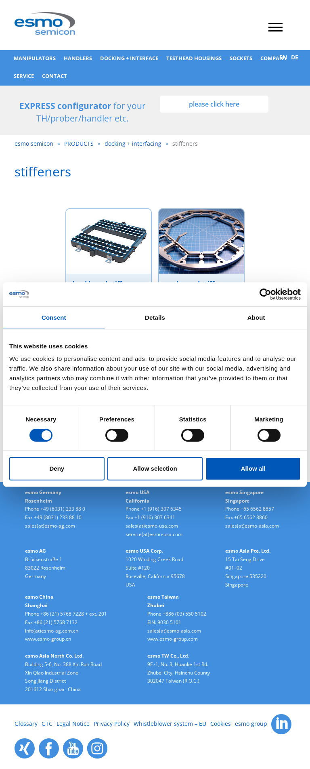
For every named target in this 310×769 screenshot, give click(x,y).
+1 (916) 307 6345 (161, 508)
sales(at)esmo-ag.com (50, 525)
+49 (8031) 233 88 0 (62, 508)
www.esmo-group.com (172, 638)
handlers (78, 58)
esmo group (251, 723)
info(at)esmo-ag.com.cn (51, 630)
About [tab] (256, 317)
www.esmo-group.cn (48, 638)
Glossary (26, 723)
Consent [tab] (54, 317)
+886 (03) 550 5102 (184, 613)
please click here (214, 104)
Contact (54, 76)
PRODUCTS (79, 143)
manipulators (35, 58)
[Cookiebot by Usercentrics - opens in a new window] (265, 294)
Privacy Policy (112, 723)
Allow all (253, 468)
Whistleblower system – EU (170, 723)
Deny (56, 468)
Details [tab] (155, 317)
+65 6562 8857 (257, 508)
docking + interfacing (133, 143)
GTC (47, 723)
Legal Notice (73, 723)
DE (294, 57)
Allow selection (155, 468)
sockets (241, 58)
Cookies (220, 723)
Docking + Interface (129, 58)
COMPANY (273, 58)
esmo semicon (34, 143)
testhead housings (194, 58)
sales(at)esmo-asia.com (252, 525)
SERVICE (24, 76)
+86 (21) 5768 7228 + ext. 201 (73, 613)
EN (283, 57)
